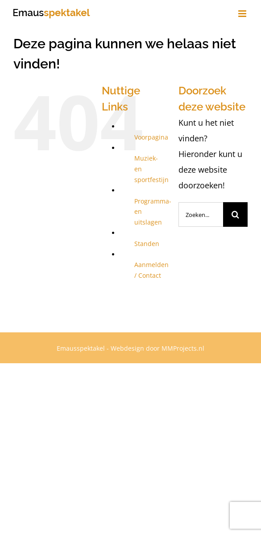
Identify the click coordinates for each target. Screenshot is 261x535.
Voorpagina (151, 137)
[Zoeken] (235, 214)
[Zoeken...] (200, 214)
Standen (146, 243)
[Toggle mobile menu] (243, 13)
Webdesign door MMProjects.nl (157, 348)
